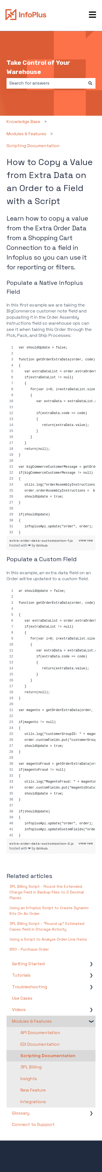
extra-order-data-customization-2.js (41, 843)
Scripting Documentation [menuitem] (47, 1055)
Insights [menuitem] (28, 1078)
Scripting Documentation (33, 145)
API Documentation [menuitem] (40, 1032)
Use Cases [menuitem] (22, 998)
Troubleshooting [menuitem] (29, 987)
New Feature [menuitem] (33, 1090)
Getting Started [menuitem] (28, 964)
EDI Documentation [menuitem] (40, 1044)
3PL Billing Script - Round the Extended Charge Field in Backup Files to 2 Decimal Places (47, 892)
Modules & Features (26, 134)
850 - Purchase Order (29, 949)
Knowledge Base (23, 121)
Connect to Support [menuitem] (33, 1124)
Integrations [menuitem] (33, 1102)
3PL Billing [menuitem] (31, 1067)
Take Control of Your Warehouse (38, 67)
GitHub (42, 545)
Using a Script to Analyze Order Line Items (48, 939)
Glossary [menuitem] (20, 1113)
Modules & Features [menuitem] (32, 1021)
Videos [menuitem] (19, 1009)
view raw (86, 540)
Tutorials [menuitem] (21, 975)
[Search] (90, 83)
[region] (51, 440)
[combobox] (46, 83)
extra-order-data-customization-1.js (41, 540)
